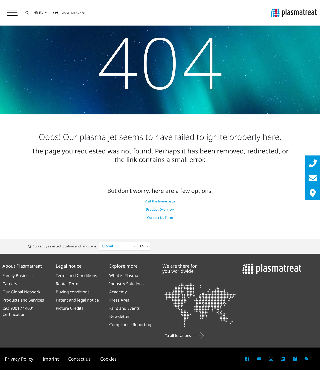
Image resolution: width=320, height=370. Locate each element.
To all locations (184, 335)
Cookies (108, 359)
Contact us (80, 359)
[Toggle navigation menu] (12, 13)
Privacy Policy (19, 359)
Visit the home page (160, 201)
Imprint (51, 359)
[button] (27, 13)
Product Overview (160, 209)
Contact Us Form (160, 217)
